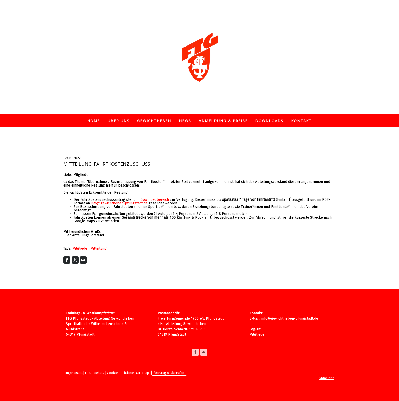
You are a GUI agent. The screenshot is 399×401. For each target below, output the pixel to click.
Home (93, 120)
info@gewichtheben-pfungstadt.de (119, 203)
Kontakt (301, 120)
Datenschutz (95, 373)
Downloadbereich (154, 199)
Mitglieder (80, 248)
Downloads (269, 120)
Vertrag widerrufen (169, 373)
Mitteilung (98, 248)
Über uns (119, 120)
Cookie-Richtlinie (120, 373)
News (185, 120)
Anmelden (326, 378)
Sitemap (142, 373)
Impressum (74, 373)
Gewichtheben (154, 120)
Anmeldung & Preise (223, 120)
